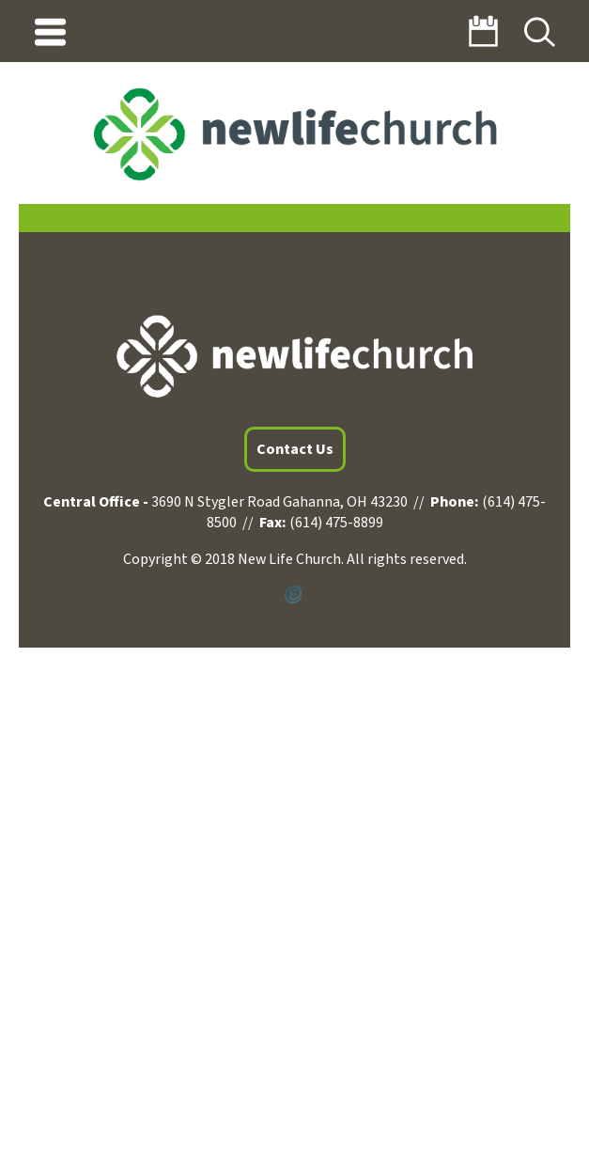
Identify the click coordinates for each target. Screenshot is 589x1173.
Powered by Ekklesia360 (294, 595)
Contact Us (294, 449)
